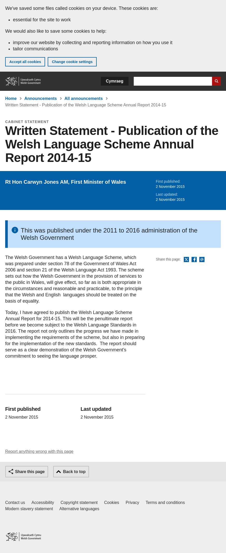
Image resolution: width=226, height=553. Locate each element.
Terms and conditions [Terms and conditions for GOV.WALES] (165, 502)
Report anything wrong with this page (39, 451)
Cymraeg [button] (114, 81)
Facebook (194, 260)
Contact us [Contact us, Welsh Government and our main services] (15, 502)
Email (201, 260)
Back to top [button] (74, 471)
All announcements (84, 98)
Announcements (40, 98)
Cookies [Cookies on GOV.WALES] (111, 502)
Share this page (30, 471)
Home (11, 98)
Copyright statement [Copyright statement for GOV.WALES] (79, 502)
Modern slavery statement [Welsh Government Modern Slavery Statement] (29, 509)
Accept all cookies (25, 62)
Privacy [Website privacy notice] (132, 502)
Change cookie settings (72, 62)
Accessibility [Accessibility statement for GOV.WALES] (42, 502)
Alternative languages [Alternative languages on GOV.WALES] (79, 509)
